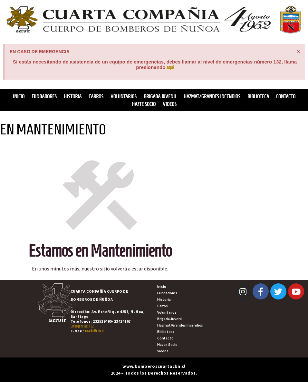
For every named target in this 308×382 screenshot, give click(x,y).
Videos (170, 104)
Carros (96, 96)
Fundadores (44, 96)
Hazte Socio (144, 104)
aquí (170, 67)
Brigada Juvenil (160, 96)
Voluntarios (124, 96)
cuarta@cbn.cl (94, 331)
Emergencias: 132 (82, 326)
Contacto (285, 96)
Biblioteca (258, 96)
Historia (73, 96)
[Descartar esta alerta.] (299, 51)
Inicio (18, 96)
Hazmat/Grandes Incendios (212, 96)
